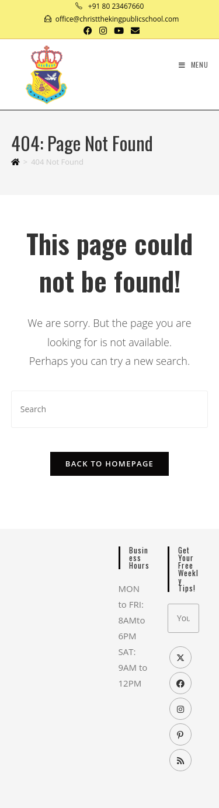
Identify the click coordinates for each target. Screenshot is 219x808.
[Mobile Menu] (193, 64)
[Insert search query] (109, 409)
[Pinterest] (180, 734)
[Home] (15, 161)
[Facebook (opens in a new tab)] (88, 30)
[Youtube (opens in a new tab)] (118, 30)
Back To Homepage (109, 463)
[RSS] (180, 760)
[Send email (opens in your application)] (133, 30)
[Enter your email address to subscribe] (183, 618)
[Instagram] (180, 709)
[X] (180, 657)
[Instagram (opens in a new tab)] (103, 30)
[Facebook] (180, 683)
